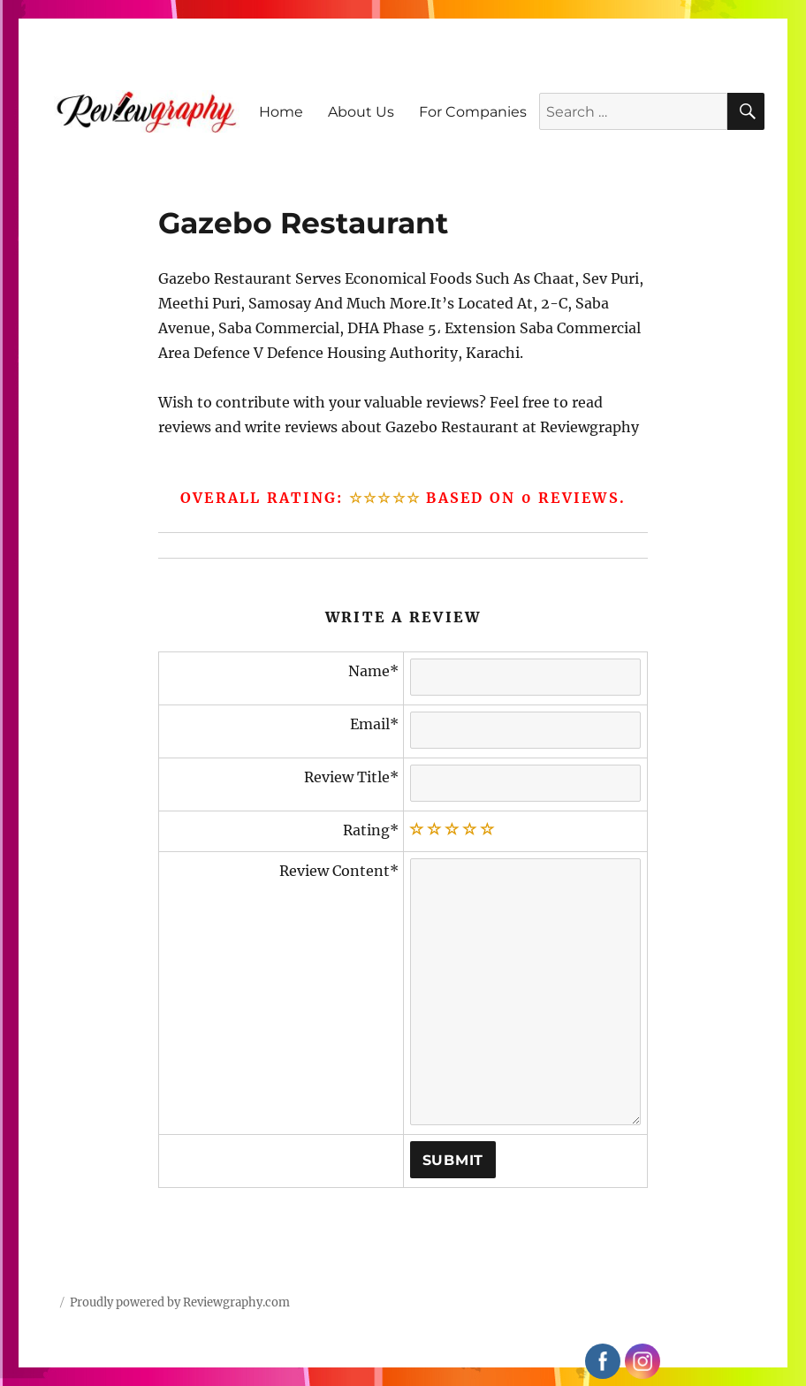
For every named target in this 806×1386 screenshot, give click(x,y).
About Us (361, 111)
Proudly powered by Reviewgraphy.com (180, 1302)
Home (281, 111)
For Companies (473, 111)
